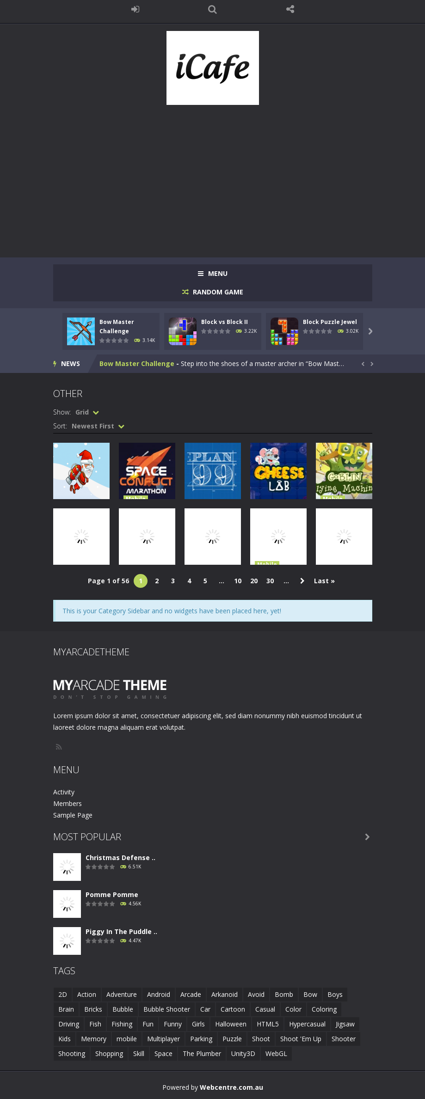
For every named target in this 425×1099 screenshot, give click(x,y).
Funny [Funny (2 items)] (173, 1024)
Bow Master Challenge (136, 363)
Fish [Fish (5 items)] (95, 1024)
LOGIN (135, 9)
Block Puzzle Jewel (330, 322)
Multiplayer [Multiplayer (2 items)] (163, 1038)
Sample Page (72, 815)
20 (254, 580)
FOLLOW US (289, 9)
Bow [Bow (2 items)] (310, 994)
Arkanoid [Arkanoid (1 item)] (224, 994)
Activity (63, 792)
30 (270, 580)
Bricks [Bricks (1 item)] (93, 1009)
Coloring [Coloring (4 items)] (324, 1009)
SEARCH (212, 9)
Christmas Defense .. (120, 857)
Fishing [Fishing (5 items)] (121, 1024)
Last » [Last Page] (324, 580)
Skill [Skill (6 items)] (138, 1053)
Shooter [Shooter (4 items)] (344, 1038)
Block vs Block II (224, 322)
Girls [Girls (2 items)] (198, 1024)
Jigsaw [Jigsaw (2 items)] (345, 1024)
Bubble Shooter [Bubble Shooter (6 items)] (166, 1009)
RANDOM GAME (217, 291)
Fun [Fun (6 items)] (148, 1024)
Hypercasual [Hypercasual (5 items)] (307, 1024)
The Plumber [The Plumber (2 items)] (202, 1053)
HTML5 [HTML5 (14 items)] (268, 1024)
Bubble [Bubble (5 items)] (122, 1009)
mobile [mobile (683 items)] (127, 1038)
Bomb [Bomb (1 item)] (284, 994)
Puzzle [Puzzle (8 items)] (232, 1038)
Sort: (60, 425)
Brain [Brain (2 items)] (66, 1009)
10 (237, 580)
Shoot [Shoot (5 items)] (261, 1038)
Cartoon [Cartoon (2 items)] (233, 1009)
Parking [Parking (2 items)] (201, 1038)
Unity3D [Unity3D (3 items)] (243, 1053)
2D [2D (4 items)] (62, 994)
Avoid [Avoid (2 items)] (256, 994)
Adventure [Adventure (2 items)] (121, 994)
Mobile (136, 498)
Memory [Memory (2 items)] (93, 1038)
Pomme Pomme (112, 894)
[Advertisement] (212, 176)
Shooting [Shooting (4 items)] (71, 1053)
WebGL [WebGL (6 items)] (276, 1053)
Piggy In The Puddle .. (121, 931)
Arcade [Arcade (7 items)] (190, 994)
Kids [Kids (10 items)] (64, 1038)
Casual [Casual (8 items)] (265, 1009)
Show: (62, 412)
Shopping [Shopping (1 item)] (109, 1053)
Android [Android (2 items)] (158, 994)
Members (67, 803)
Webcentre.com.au (231, 1087)
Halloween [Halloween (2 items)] (230, 1024)
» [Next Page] (302, 581)
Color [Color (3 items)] (293, 1009)
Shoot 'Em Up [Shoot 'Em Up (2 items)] (300, 1038)
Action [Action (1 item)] (86, 994)
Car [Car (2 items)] (205, 1009)
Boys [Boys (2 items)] (335, 994)
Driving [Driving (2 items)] (68, 1024)
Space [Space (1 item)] (163, 1053)
